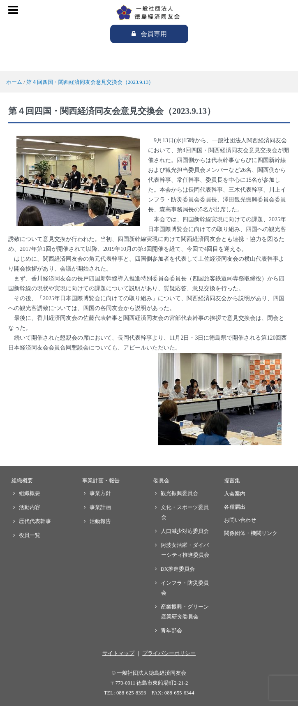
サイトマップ (118, 653)
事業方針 (100, 493)
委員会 (161, 481)
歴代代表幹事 (35, 521)
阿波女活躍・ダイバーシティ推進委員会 (185, 550)
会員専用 (154, 33)
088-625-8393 (131, 693)
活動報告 (100, 521)
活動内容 (29, 507)
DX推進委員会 (178, 569)
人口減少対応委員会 (185, 531)
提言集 (232, 481)
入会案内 (234, 494)
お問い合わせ (240, 520)
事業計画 (100, 507)
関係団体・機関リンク (250, 533)
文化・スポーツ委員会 (185, 512)
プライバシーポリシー (169, 653)
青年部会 (171, 631)
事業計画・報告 (101, 481)
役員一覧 (29, 535)
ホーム (14, 82)
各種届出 (234, 507)
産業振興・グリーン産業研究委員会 (185, 612)
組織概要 (22, 481)
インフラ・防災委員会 (185, 588)
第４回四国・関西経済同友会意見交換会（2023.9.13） (90, 82)
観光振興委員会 (179, 493)
